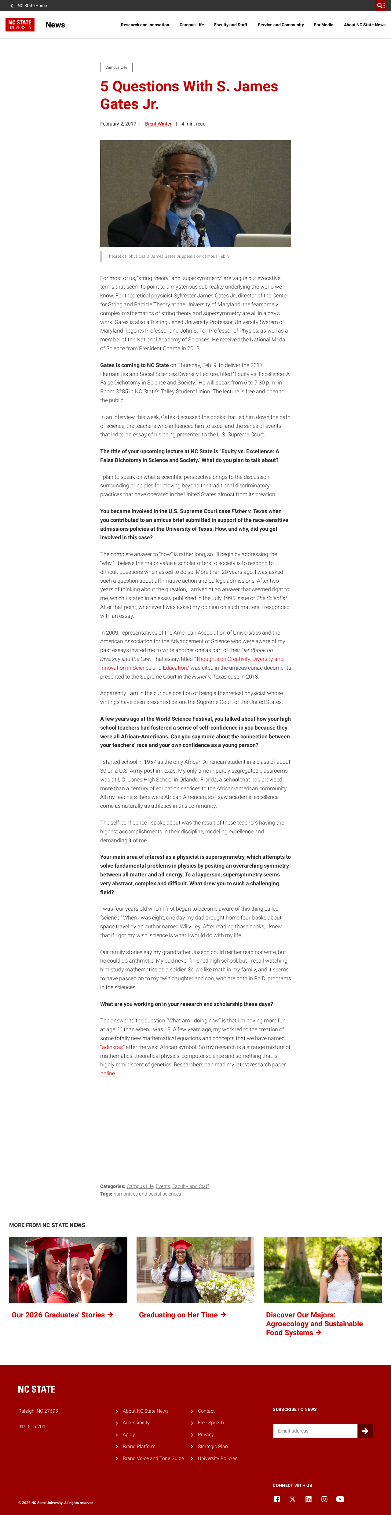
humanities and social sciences (147, 1194)
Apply (129, 1434)
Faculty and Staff (230, 24)
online (107, 1073)
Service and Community (281, 24)
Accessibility (136, 1423)
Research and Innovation (145, 24)
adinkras (112, 1047)
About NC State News (365, 24)
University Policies (217, 1458)
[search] (380, 5)
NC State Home (32, 5)
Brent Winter (158, 124)
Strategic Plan (213, 1446)
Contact (206, 1411)
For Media (324, 24)
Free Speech (211, 1423)
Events (163, 1186)
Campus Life (192, 24)
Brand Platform (139, 1446)
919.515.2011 (33, 1426)
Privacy (206, 1434)
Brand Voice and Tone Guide (153, 1458)
